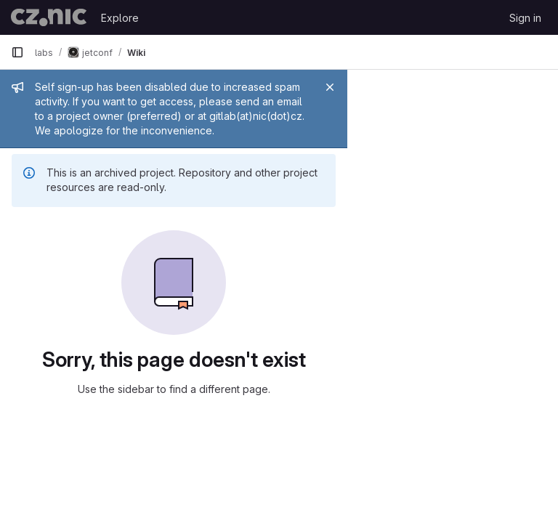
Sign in (525, 18)
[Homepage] (48, 17)
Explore (120, 18)
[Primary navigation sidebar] (17, 52)
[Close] (540, 87)
